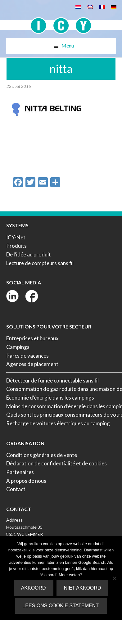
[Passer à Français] (102, 6)
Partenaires (20, 472)
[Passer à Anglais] (90, 6)
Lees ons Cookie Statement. (60, 605)
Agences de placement (32, 364)
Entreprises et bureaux (32, 338)
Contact (15, 489)
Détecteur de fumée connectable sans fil (52, 380)
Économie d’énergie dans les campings (50, 397)
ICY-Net (15, 237)
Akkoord (33, 588)
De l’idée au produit (28, 254)
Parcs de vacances (27, 355)
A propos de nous (26, 480)
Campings (17, 347)
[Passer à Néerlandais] (78, 6)
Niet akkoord (82, 588)
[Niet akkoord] (114, 578)
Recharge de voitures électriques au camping (58, 423)
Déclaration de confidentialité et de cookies (56, 463)
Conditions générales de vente (41, 455)
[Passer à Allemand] (114, 6)
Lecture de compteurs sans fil (40, 263)
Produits (16, 245)
